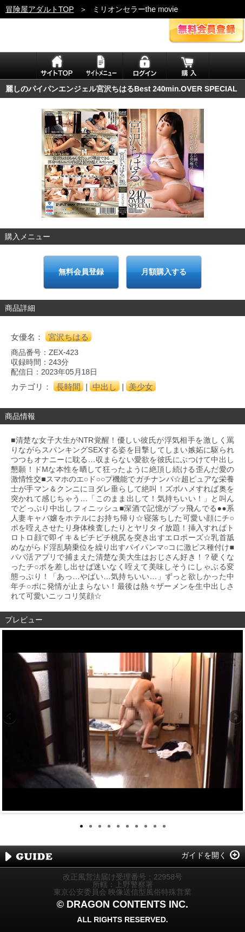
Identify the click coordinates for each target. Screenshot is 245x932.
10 (164, 826)
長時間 (68, 386)
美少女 (141, 386)
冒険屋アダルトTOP (39, 9)
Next (235, 718)
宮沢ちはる (68, 337)
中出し (104, 386)
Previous (10, 718)
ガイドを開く (204, 855)
